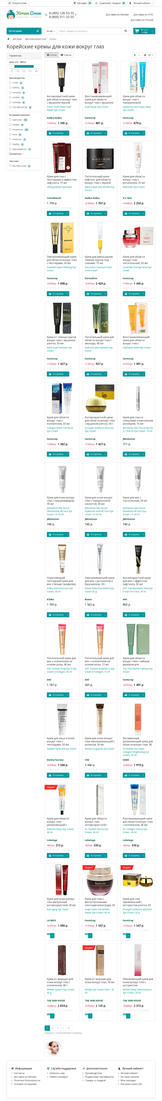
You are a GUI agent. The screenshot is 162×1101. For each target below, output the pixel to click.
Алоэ (15, 134)
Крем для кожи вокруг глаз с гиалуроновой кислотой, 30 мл (98, 500)
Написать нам (57, 1073)
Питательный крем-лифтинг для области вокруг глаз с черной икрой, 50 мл (98, 181)
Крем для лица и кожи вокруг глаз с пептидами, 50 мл (60, 741)
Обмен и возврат (59, 1076)
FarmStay (17, 92)
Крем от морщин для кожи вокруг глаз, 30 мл (99, 980)
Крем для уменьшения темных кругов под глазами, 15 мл (99, 260)
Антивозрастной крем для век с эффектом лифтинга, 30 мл (137, 581)
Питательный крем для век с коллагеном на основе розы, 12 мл (99, 661)
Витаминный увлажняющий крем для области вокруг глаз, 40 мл (138, 743)
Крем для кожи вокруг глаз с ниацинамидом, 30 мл (61, 500)
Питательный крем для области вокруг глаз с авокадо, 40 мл (99, 340)
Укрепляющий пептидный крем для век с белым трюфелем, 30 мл (61, 582)
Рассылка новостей (131, 1084)
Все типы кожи (20, 166)
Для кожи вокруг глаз (35, 38)
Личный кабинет (129, 1073)
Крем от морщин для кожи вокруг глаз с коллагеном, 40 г (60, 982)
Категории (24, 31)
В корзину (56, 133)
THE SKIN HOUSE (20, 107)
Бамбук (16, 144)
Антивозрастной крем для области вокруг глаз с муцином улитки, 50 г (100, 420)
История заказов (130, 1076)
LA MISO (16, 97)
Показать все (16, 153)
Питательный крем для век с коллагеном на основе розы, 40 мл (61, 661)
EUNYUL (16, 87)
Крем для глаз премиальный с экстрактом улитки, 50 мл (137, 903)
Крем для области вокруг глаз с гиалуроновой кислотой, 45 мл (134, 101)
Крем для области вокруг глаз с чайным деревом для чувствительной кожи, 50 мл (137, 664)
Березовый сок (20, 149)
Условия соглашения (25, 1084)
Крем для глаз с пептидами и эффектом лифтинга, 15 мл (61, 179)
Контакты (19, 1073)
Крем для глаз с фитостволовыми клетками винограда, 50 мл (100, 903)
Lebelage (17, 102)
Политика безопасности (27, 1080)
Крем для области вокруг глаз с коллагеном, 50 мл (58, 420)
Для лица (17, 38)
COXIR (16, 82)
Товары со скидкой (95, 1080)
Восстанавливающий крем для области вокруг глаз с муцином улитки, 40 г (99, 101)
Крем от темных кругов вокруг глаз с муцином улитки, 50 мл (61, 340)
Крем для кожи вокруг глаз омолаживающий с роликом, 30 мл (100, 741)
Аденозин (18, 119)
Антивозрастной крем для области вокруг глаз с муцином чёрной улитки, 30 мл (62, 101)
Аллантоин (19, 129)
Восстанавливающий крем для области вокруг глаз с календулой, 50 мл (136, 341)
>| (69, 1028)
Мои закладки (128, 1080)
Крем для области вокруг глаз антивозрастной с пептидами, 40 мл (96, 823)
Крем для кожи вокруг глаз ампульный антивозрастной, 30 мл (61, 902)
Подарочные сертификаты (99, 1076)
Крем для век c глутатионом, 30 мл (135, 499)
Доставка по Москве (25, 1076)
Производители (93, 1073)
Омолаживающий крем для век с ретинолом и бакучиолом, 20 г (99, 581)
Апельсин (17, 139)
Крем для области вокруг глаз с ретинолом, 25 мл (134, 179)
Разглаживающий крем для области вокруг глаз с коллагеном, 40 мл (138, 821)
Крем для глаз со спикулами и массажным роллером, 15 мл (138, 420)
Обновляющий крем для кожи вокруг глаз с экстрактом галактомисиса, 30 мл (138, 983)
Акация (16, 124)
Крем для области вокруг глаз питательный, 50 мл (135, 260)
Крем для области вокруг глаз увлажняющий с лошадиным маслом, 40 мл (61, 825)
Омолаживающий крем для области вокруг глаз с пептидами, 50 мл (62, 260)
